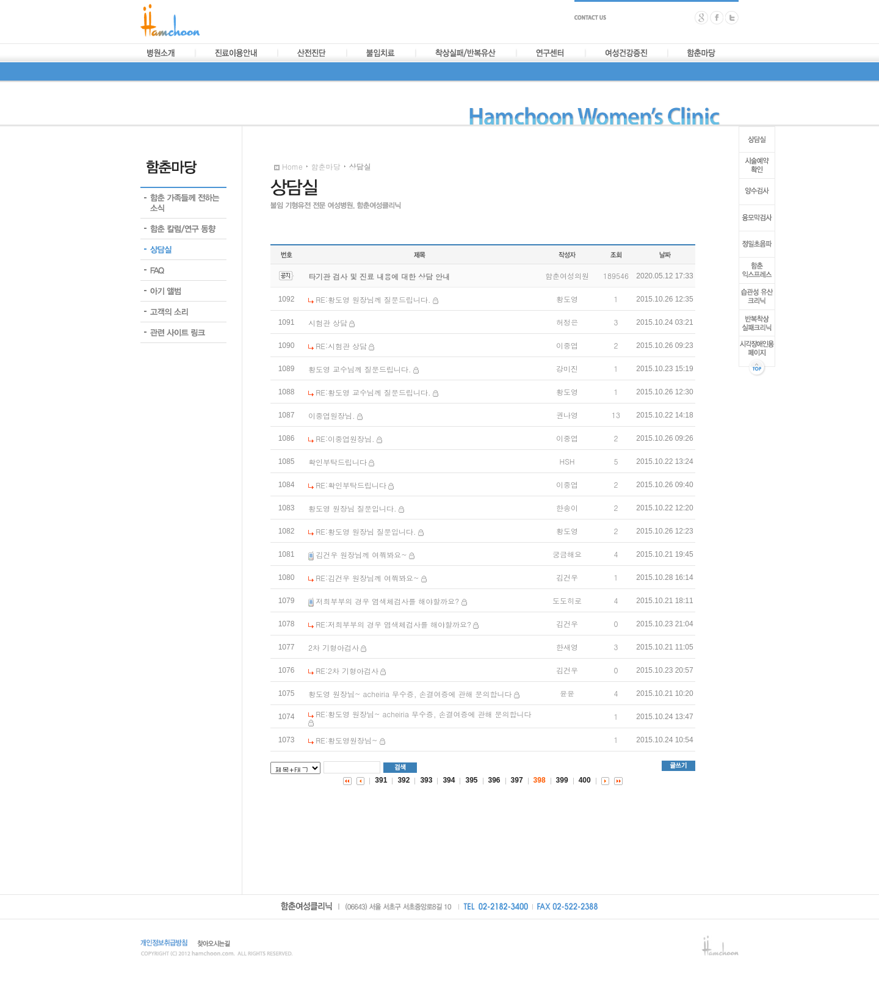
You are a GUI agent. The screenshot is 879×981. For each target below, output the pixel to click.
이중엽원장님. (331, 415)
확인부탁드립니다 (337, 462)
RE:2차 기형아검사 (347, 670)
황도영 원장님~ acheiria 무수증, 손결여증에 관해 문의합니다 (410, 694)
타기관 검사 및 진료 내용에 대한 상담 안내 (379, 276)
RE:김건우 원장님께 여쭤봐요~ (367, 578)
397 (517, 780)
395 (471, 780)
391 (381, 780)
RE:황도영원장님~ (346, 740)
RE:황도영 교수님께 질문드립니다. (373, 392)
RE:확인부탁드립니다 (351, 485)
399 (562, 780)
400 (585, 780)
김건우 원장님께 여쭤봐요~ (361, 554)
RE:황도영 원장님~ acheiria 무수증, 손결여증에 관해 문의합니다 (423, 714)
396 (494, 780)
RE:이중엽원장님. (345, 438)
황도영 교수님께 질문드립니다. (359, 369)
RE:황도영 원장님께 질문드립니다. (373, 299)
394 (449, 780)
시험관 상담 (327, 322)
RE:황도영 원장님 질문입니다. (366, 531)
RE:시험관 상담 (341, 346)
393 (426, 780)
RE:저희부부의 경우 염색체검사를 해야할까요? (393, 624)
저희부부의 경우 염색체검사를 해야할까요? (387, 601)
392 (403, 780)
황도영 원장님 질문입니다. (352, 508)
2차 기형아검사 (333, 647)
